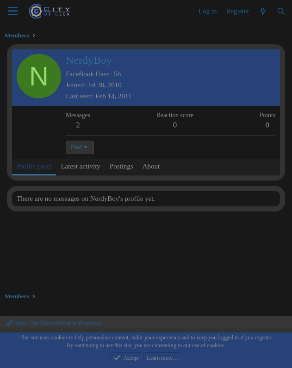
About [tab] (151, 166)
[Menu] (13, 11)
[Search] (281, 11)
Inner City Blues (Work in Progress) (53, 323)
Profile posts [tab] (34, 166)
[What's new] (263, 11)
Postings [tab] (121, 166)
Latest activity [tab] (80, 166)
